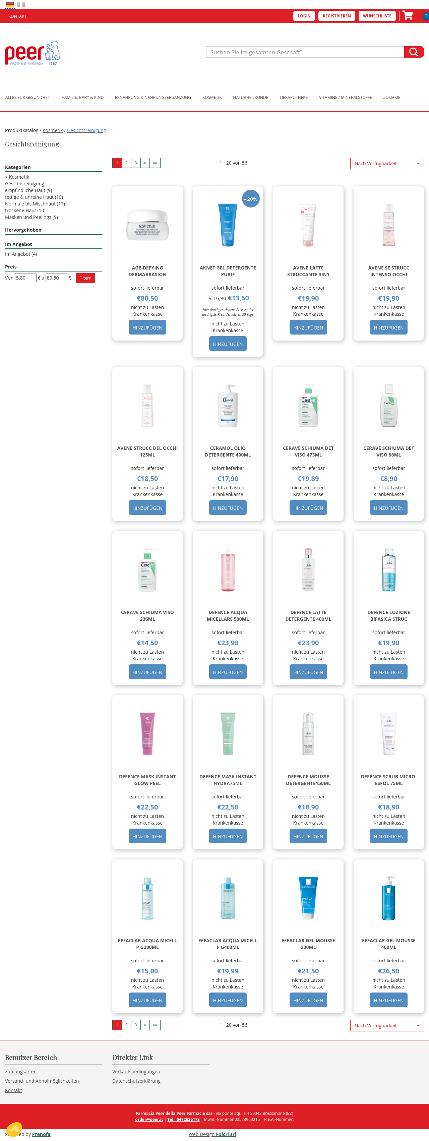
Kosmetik (53, 130)
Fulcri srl (226, 1134)
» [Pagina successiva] (145, 163)
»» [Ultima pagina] (155, 163)
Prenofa (41, 1134)
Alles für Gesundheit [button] (28, 97)
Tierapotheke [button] (294, 97)
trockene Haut (25, 210)
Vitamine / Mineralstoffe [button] (345, 97)
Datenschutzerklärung (136, 1081)
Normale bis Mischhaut (35, 203)
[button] (387, 163)
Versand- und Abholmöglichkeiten (42, 1081)
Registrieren (337, 16)
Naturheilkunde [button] (250, 97)
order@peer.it (149, 1119)
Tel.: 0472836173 (183, 1119)
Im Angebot (21, 254)
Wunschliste (377, 16)
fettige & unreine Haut (34, 197)
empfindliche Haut (28, 190)
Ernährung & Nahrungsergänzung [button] (153, 97)
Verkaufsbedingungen (136, 1071)
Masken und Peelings (31, 217)
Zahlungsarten (21, 1071)
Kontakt (17, 16)
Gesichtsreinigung (24, 183)
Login (304, 16)
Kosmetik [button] (212, 97)
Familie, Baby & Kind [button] (83, 97)
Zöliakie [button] (392, 97)
